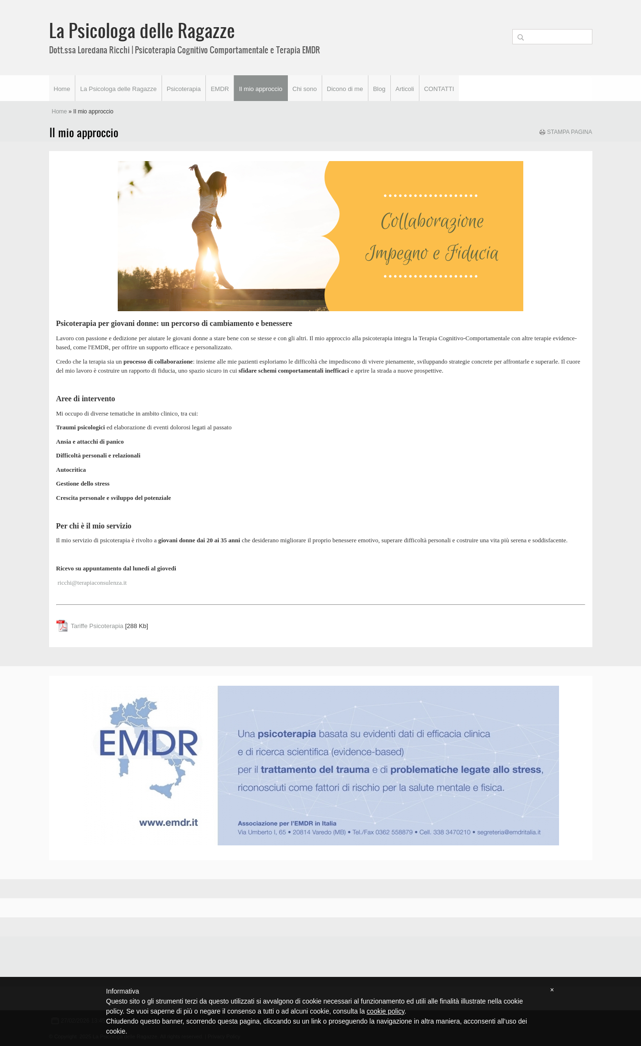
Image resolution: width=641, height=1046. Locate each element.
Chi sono (305, 88)
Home (62, 88)
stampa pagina (569, 132)
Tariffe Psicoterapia (97, 626)
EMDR (220, 88)
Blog (379, 88)
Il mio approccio (260, 88)
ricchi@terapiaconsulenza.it (92, 582)
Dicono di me (345, 88)
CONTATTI (439, 88)
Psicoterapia (184, 88)
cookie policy (385, 1011)
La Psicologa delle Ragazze (142, 30)
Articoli (405, 88)
